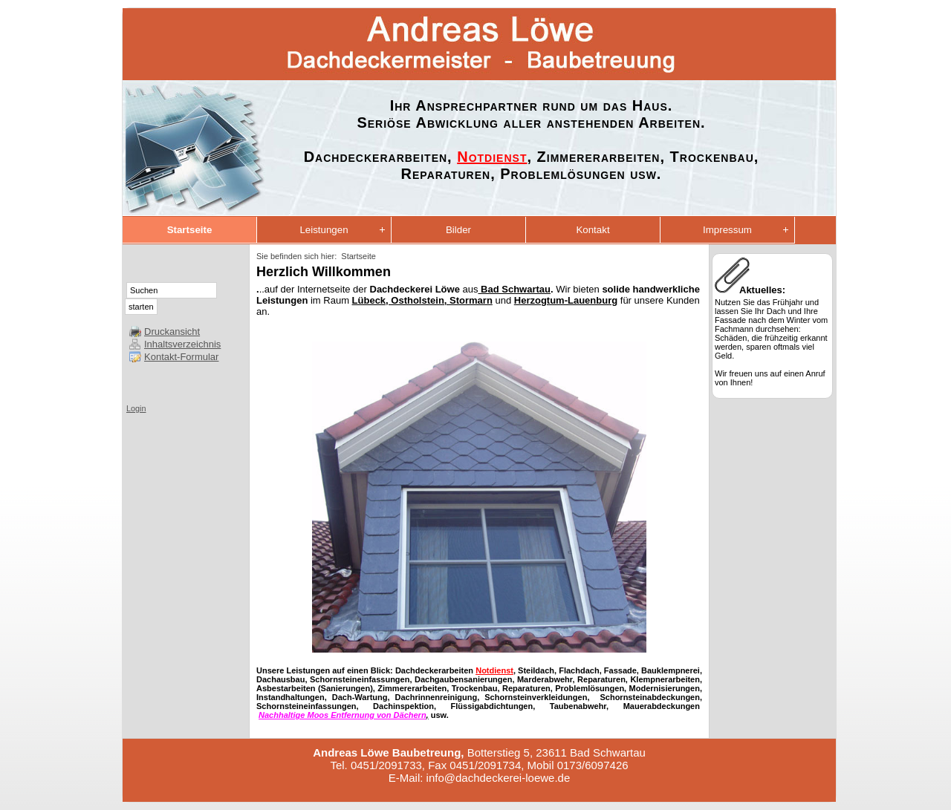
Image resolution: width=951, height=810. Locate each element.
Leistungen (323, 229)
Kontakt (592, 229)
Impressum (727, 229)
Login (136, 408)
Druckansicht (172, 331)
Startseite (189, 229)
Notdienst (492, 156)
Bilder (458, 229)
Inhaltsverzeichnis (182, 344)
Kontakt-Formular (181, 356)
